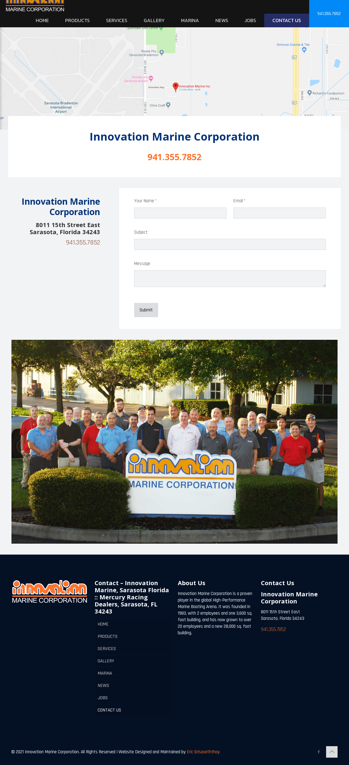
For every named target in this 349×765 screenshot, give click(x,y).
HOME (103, 624)
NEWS (103, 686)
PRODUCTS (108, 636)
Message (142, 264)
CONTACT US (109, 710)
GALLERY (106, 661)
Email (246, 201)
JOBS (103, 698)
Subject (141, 232)
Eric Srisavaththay (203, 752)
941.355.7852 (329, 14)
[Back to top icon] (332, 752)
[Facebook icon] (319, 752)
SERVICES (107, 649)
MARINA (105, 673)
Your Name (152, 201)
